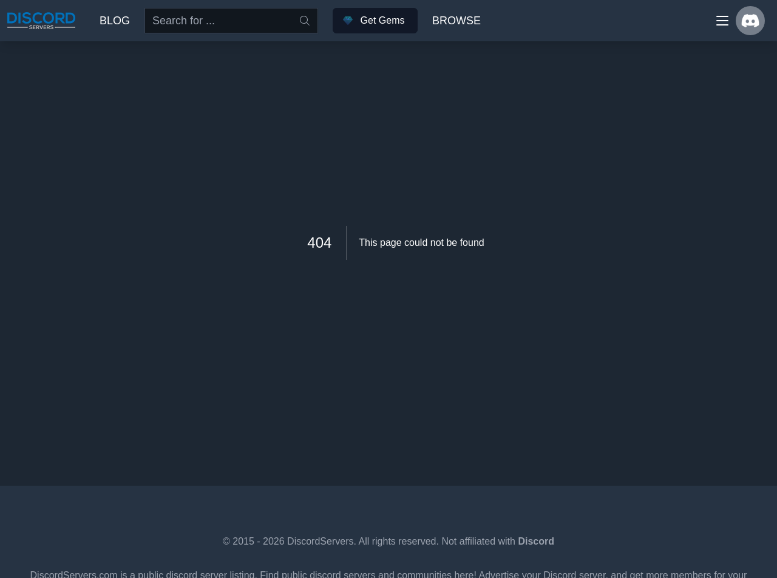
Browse (456, 20)
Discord (536, 541)
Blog (115, 20)
